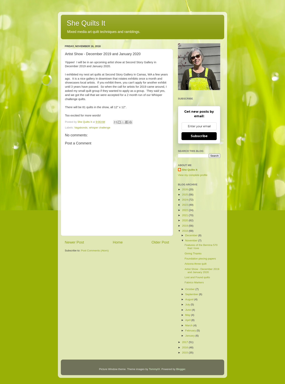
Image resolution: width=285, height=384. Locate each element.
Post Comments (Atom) (95, 250)
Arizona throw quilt (195, 263)
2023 (185, 204)
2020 (185, 220)
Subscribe (199, 136)
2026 (185, 189)
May (188, 314)
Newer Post (74, 242)
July (188, 304)
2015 (185, 352)
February (191, 330)
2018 (185, 230)
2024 (185, 199)
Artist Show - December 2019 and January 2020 (202, 271)
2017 (185, 342)
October (190, 289)
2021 (185, 215)
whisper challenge (99, 127)
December (191, 235)
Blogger (180, 369)
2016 (185, 347)
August (189, 299)
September (192, 294)
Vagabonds (80, 127)
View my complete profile (192, 175)
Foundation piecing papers (200, 258)
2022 (185, 210)
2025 (185, 194)
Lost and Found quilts (197, 277)
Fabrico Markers (194, 282)
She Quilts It (86, 23)
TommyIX (154, 369)
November (191, 240)
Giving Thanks (193, 253)
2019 (185, 225)
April (188, 320)
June (188, 309)
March (189, 325)
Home (118, 242)
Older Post (160, 242)
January (190, 335)
